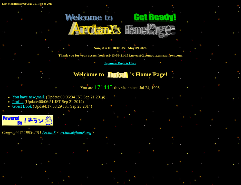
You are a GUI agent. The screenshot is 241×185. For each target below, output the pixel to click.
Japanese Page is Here (120, 63)
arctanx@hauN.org (75, 132)
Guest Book (22, 106)
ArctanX (49, 132)
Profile (18, 101)
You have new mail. (28, 97)
